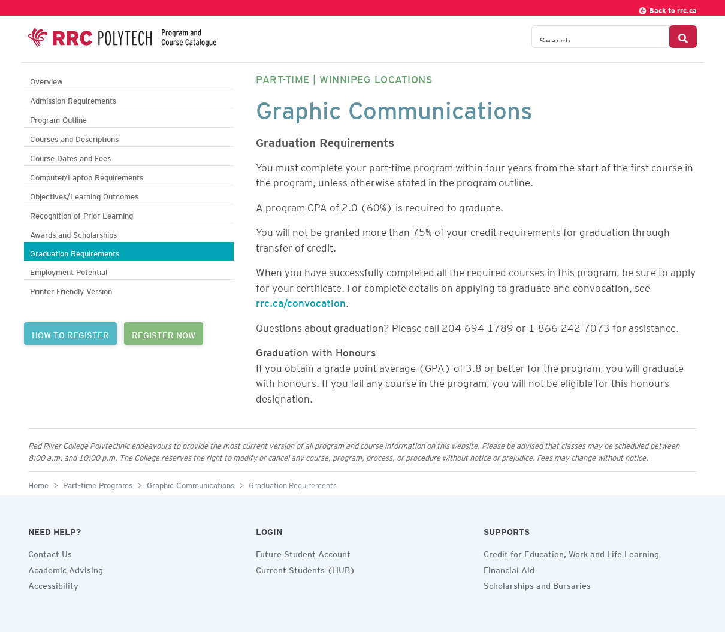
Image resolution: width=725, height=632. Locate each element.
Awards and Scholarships (73, 233)
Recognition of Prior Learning (81, 214)
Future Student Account (303, 552)
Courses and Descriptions (74, 137)
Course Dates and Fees (70, 156)
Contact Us (50, 552)
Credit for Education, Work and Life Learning (571, 552)
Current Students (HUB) (305, 568)
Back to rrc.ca (667, 8)
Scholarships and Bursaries (537, 584)
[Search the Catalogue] (600, 36)
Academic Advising (65, 568)
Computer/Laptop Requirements (86, 176)
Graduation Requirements (74, 252)
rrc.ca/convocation (301, 300)
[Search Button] (683, 36)
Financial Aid (509, 568)
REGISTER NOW (163, 334)
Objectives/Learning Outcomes (84, 195)
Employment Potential (68, 270)
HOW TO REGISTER (70, 334)
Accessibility (53, 584)
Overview (46, 80)
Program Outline (58, 118)
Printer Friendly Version (71, 289)
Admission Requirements (73, 99)
